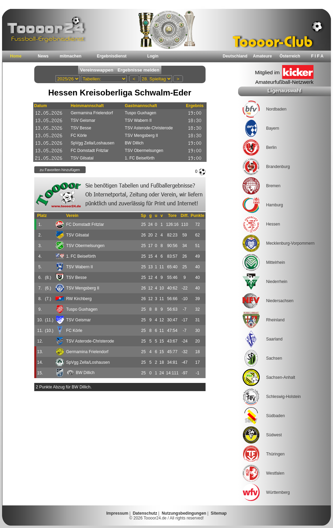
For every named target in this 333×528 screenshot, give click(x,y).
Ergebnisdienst (112, 56)
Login (153, 56)
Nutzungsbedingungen (184, 513)
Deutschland (235, 56)
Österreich (290, 56)
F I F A (317, 56)
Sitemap (219, 513)
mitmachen (70, 56)
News (43, 56)
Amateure (262, 56)
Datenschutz (145, 513)
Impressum (117, 513)
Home (15, 56)
